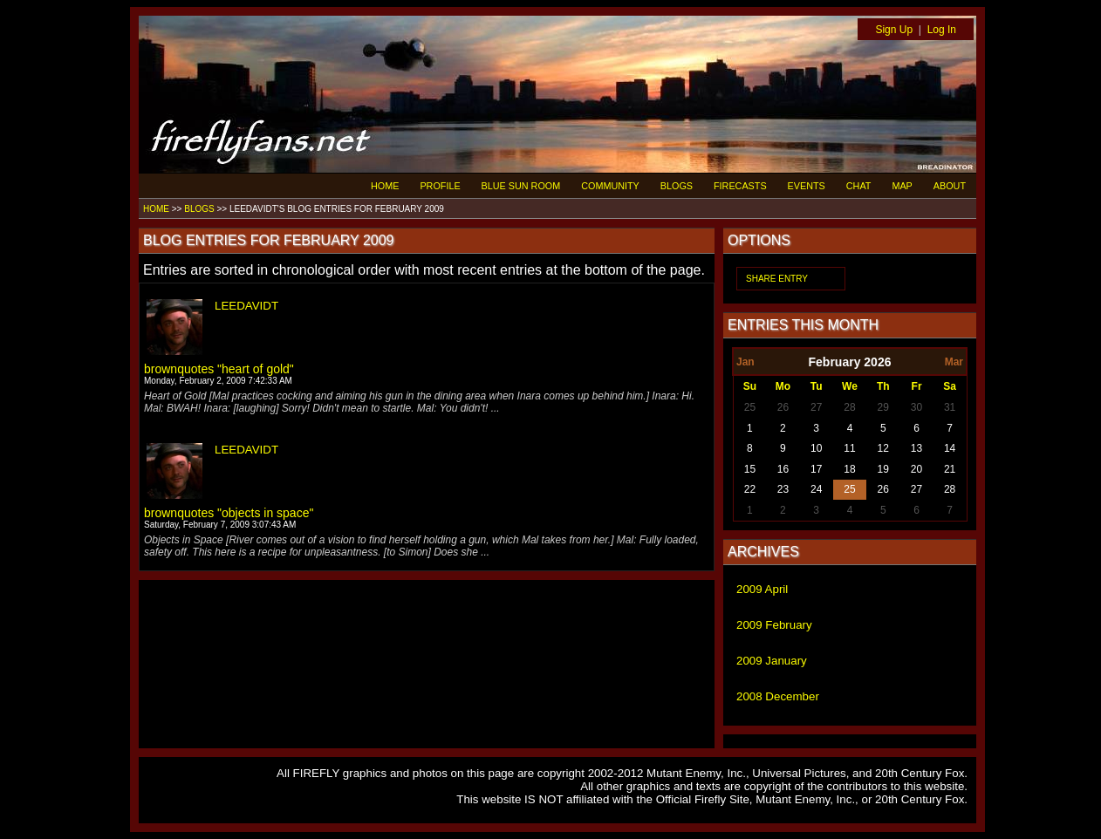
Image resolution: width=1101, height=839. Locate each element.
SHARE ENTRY (777, 278)
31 (949, 407)
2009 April (762, 589)
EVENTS (806, 186)
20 (916, 469)
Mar (954, 362)
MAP (902, 186)
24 (816, 489)
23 (783, 489)
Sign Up (894, 30)
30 (916, 407)
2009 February (774, 624)
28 (849, 407)
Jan (745, 362)
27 (816, 407)
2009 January (771, 660)
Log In (941, 30)
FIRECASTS (740, 186)
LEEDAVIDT (246, 305)
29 (883, 407)
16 (783, 469)
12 (883, 448)
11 (849, 448)
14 (949, 448)
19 (883, 469)
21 (949, 469)
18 (849, 469)
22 (750, 489)
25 (750, 407)
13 (916, 448)
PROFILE (440, 186)
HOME (385, 186)
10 (816, 448)
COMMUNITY (610, 186)
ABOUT (949, 186)
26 (783, 407)
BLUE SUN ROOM (521, 186)
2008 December (777, 696)
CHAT (859, 186)
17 (816, 469)
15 (750, 469)
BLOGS (676, 186)
